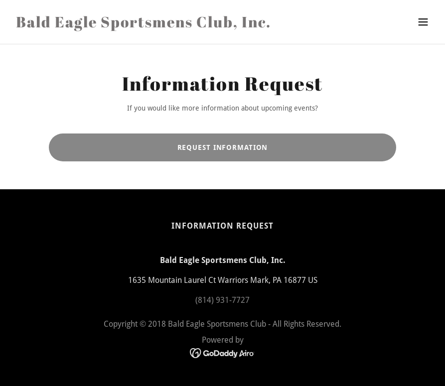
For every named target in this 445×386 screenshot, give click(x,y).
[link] (143, 24)
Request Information (222, 147)
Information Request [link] (222, 226)
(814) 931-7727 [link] (222, 300)
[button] (423, 22)
